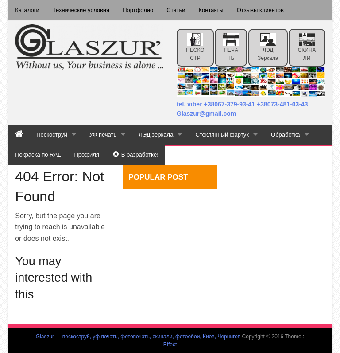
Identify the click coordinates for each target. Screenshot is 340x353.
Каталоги (27, 10)
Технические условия (81, 10)
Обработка (285, 134)
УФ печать (103, 134)
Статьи (175, 10)
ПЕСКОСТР (195, 47)
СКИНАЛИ (307, 47)
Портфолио (138, 10)
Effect (170, 344)
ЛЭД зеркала (268, 47)
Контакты (211, 10)
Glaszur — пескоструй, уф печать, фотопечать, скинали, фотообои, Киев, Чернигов (138, 336)
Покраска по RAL (38, 154)
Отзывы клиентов (260, 10)
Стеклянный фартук (222, 134)
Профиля (86, 154)
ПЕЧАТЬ (231, 47)
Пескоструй (51, 134)
